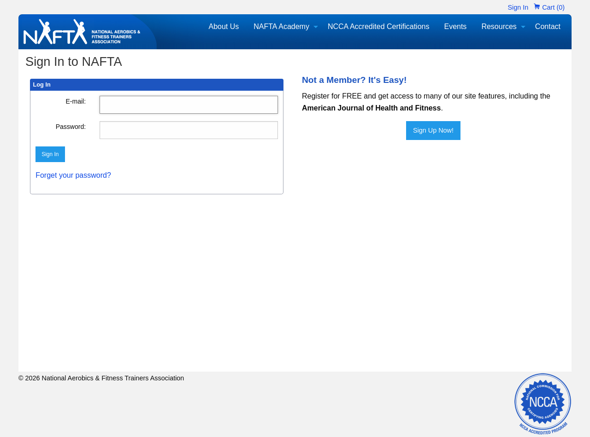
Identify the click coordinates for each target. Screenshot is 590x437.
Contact (547, 26)
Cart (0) (549, 7)
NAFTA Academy (281, 26)
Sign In (517, 7)
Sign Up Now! (433, 130)
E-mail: (76, 101)
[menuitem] (223, 26)
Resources (498, 26)
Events (455, 26)
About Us (223, 26)
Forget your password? (73, 175)
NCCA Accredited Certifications (379, 26)
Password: (71, 126)
